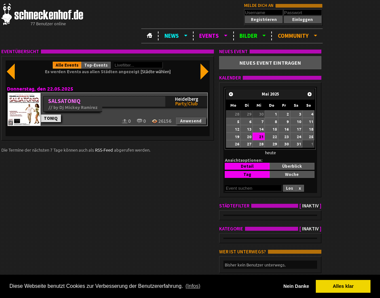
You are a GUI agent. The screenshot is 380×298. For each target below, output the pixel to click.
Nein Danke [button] (296, 286)
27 (249, 143)
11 (311, 121)
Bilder (248, 35)
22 (275, 136)
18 (311, 129)
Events (209, 35)
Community (293, 35)
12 (237, 129)
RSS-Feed (104, 150)
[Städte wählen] (156, 71)
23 (286, 136)
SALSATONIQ (64, 101)
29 (249, 114)
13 (249, 129)
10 (299, 121)
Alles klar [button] (343, 286)
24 (299, 136)
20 (249, 136)
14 (261, 129)
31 (299, 143)
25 (311, 136)
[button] (263, 19)
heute (270, 152)
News (171, 35)
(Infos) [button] (192, 286)
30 (261, 114)
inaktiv (310, 206)
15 (275, 129)
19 (237, 136)
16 (286, 129)
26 (237, 143)
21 (261, 136)
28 (237, 114)
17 (299, 129)
